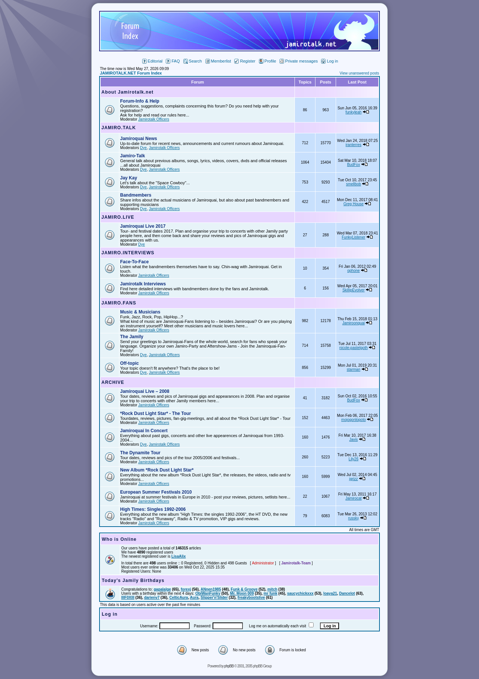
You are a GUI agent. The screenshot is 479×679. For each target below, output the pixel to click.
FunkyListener (353, 237)
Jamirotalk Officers (153, 119)
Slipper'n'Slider (214, 597)
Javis (353, 439)
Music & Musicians (140, 312)
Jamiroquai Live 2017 (142, 226)
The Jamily (131, 336)
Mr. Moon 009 (242, 593)
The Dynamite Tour (140, 452)
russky (353, 518)
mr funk (270, 593)
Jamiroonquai (353, 323)
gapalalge (162, 589)
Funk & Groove (244, 589)
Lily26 (354, 459)
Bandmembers (135, 195)
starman (353, 369)
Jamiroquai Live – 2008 (144, 391)
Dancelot (347, 593)
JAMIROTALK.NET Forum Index (131, 73)
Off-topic (129, 363)
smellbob (353, 184)
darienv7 (151, 597)
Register (244, 61)
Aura (194, 597)
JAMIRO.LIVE (117, 217)
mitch (272, 589)
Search (192, 61)
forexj (186, 589)
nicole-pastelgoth (353, 348)
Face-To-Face (134, 261)
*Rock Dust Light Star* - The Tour (155, 413)
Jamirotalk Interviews (143, 284)
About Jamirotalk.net (127, 92)
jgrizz (353, 479)
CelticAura (178, 597)
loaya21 (330, 593)
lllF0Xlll (127, 597)
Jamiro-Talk (132, 155)
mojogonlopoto (353, 420)
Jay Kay (128, 178)
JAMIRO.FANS (118, 303)
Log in (329, 61)
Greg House (354, 204)
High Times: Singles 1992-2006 (153, 509)
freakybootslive (251, 597)
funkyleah (353, 112)
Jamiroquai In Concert (144, 430)
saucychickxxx (300, 593)
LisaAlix (178, 556)
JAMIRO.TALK (118, 127)
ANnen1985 (211, 589)
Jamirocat (353, 498)
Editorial (152, 61)
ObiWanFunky (207, 593)
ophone (353, 271)
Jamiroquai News (138, 138)
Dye (143, 148)
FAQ (173, 61)
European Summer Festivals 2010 (156, 492)
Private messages (299, 61)
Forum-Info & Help (139, 101)
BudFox (353, 165)
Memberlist (218, 61)
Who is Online (119, 539)
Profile (267, 61)
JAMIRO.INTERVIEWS (127, 252)
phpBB (229, 666)
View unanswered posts (359, 73)
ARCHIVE (112, 382)
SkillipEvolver (353, 290)
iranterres (353, 145)
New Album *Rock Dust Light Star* (156, 470)
